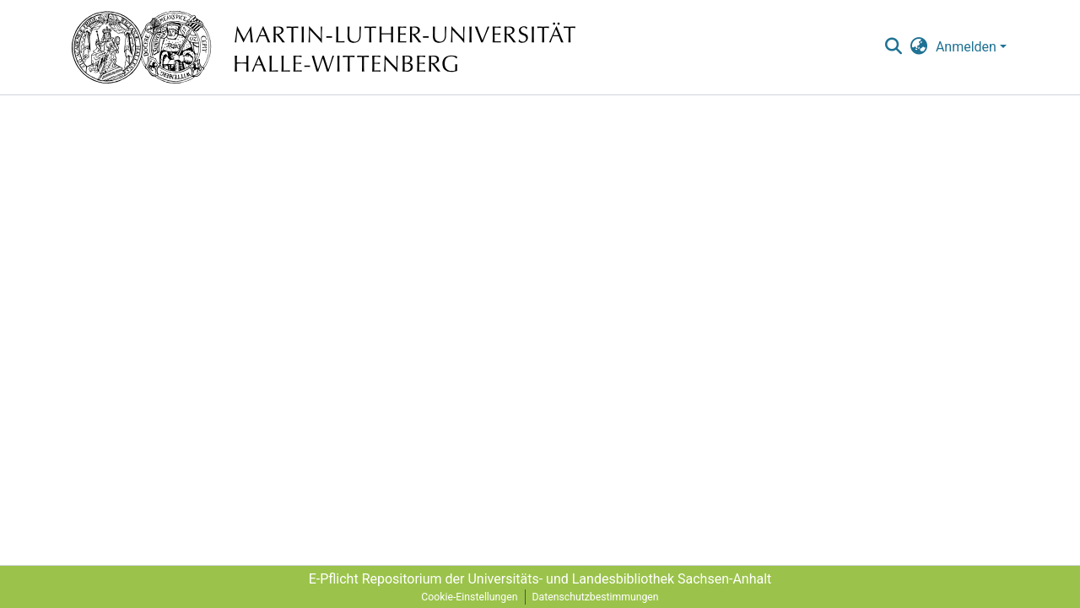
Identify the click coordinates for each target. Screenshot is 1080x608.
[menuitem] (919, 47)
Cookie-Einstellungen (469, 597)
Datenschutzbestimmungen (595, 597)
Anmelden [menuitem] (966, 47)
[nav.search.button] (893, 47)
